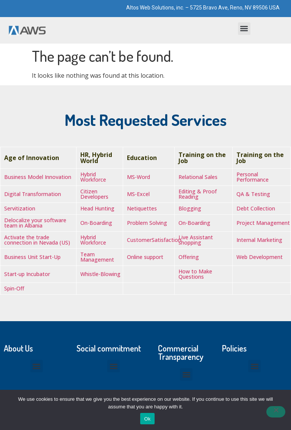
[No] (275, 411)
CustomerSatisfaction (154, 239)
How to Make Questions (195, 274)
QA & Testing (253, 194)
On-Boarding (96, 222)
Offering (188, 257)
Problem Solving (147, 222)
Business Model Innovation (37, 176)
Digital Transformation (32, 194)
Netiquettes (142, 208)
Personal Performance (252, 177)
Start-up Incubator (27, 274)
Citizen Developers (94, 194)
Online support (145, 257)
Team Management (97, 257)
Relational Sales (197, 176)
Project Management (263, 222)
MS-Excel (138, 194)
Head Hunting (97, 208)
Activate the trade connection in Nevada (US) (37, 240)
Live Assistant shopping (195, 240)
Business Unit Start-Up (32, 257)
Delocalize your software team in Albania (35, 223)
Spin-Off (14, 288)
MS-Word (138, 176)
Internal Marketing (259, 239)
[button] (244, 28)
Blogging (189, 208)
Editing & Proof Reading (197, 194)
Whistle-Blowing (100, 274)
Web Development (259, 257)
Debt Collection (255, 208)
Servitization (19, 208)
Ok (147, 419)
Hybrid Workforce (93, 177)
